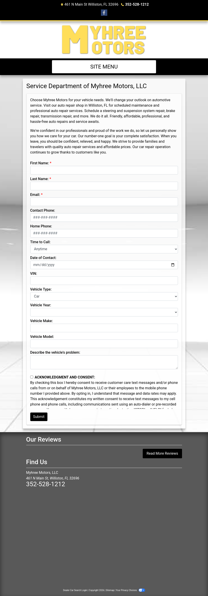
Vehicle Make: (41, 321)
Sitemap (110, 590)
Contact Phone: (42, 210)
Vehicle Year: (40, 305)
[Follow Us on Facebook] (104, 12)
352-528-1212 (137, 4)
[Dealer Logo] (104, 40)
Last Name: (39, 179)
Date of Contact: (43, 258)
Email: (35, 195)
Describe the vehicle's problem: (55, 352)
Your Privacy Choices (130, 590)
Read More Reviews (162, 453)
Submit (38, 417)
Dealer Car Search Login (75, 590)
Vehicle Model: (42, 337)
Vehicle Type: (41, 289)
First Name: (39, 163)
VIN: (33, 273)
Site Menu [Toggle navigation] (104, 67)
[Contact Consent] (31, 377)
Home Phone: (41, 226)
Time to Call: (40, 242)
